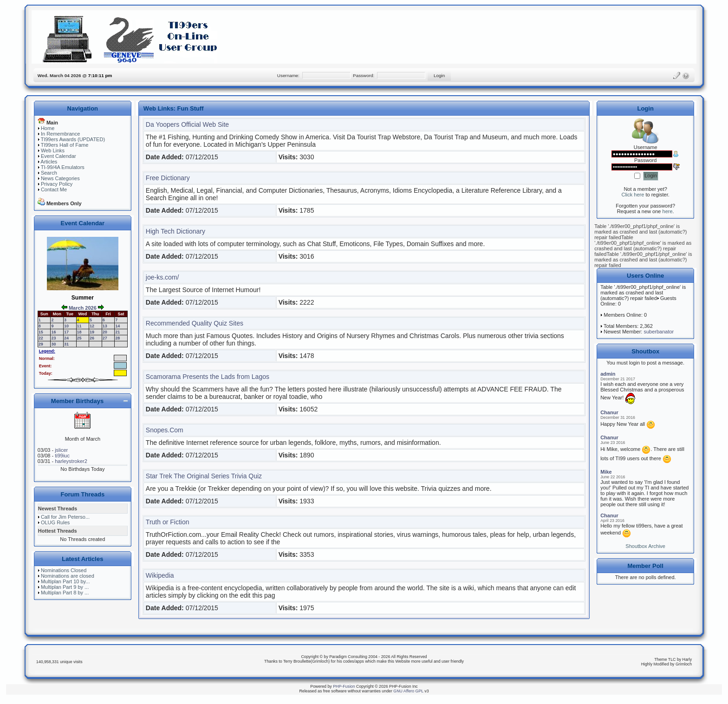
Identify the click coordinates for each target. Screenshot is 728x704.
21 (117, 332)
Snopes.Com (164, 430)
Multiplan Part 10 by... (65, 581)
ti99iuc (62, 455)
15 (41, 332)
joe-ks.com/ (162, 277)
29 (41, 344)
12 (92, 326)
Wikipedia (160, 575)
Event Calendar (58, 156)
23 (53, 338)
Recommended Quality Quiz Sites (194, 323)
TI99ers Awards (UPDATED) (73, 139)
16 (53, 332)
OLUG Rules (55, 522)
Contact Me (54, 189)
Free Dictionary (168, 178)
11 (79, 326)
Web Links (53, 150)
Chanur (609, 412)
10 (66, 326)
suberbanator (659, 331)
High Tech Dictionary (175, 231)
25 (79, 338)
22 (41, 338)
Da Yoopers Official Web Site (187, 124)
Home (47, 128)
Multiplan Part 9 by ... (65, 587)
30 (53, 344)
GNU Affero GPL (408, 691)
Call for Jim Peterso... (65, 517)
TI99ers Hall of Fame (65, 145)
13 (105, 326)
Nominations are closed (67, 576)
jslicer (61, 450)
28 (117, 338)
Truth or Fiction (167, 522)
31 (66, 344)
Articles (48, 161)
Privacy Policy (56, 184)
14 (117, 326)
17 (66, 332)
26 (92, 338)
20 (105, 332)
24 (66, 338)
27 (105, 338)
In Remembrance (60, 134)
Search (49, 173)
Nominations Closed (63, 570)
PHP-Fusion (344, 686)
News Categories (60, 178)
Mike (605, 472)
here (668, 211)
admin (607, 374)
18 (79, 332)
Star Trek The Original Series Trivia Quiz (204, 476)
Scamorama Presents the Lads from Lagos (207, 376)
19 (92, 332)
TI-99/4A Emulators (62, 167)
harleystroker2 (71, 461)
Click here (632, 194)
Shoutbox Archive (645, 546)
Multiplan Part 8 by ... (65, 592)
